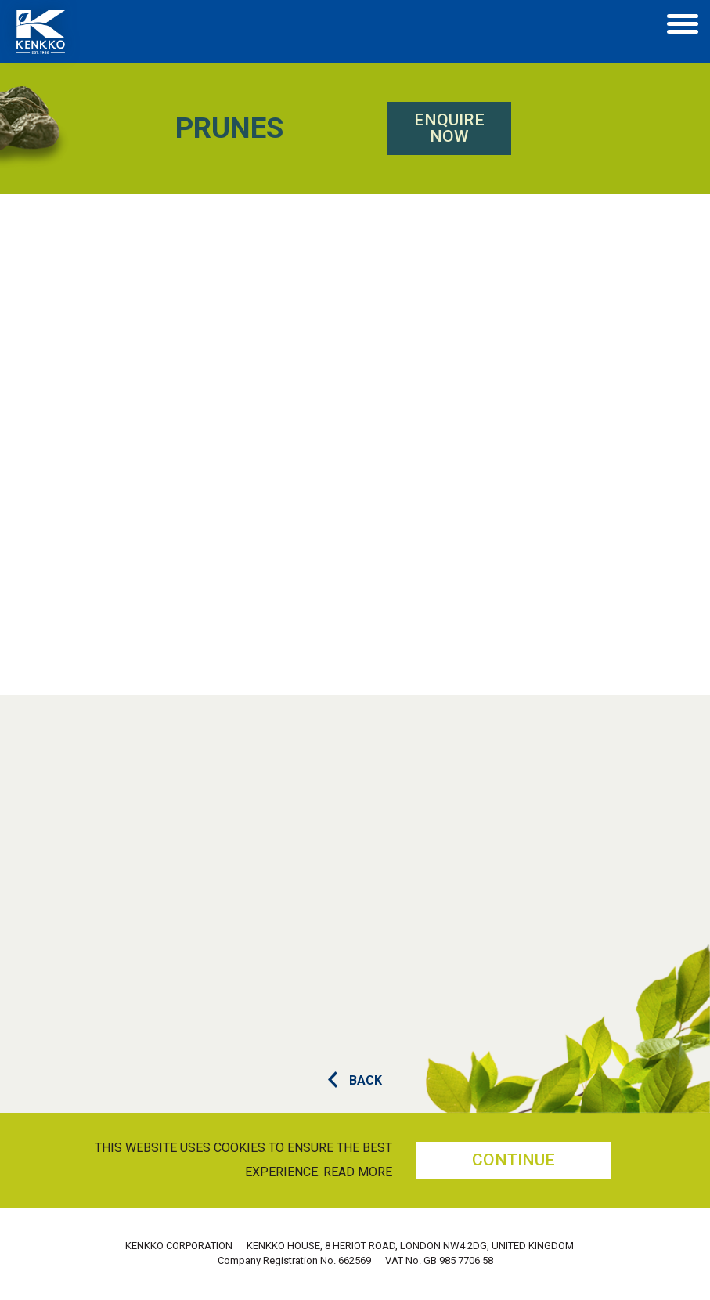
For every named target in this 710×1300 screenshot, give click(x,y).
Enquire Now (326, 128)
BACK (355, 1080)
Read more (357, 1172)
